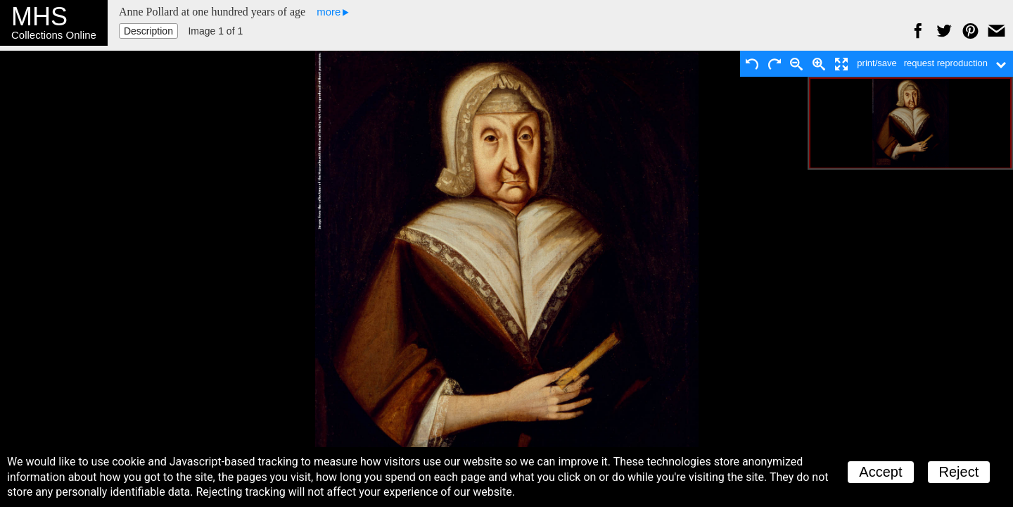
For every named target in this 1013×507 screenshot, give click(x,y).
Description (148, 31)
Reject (959, 472)
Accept (880, 472)
